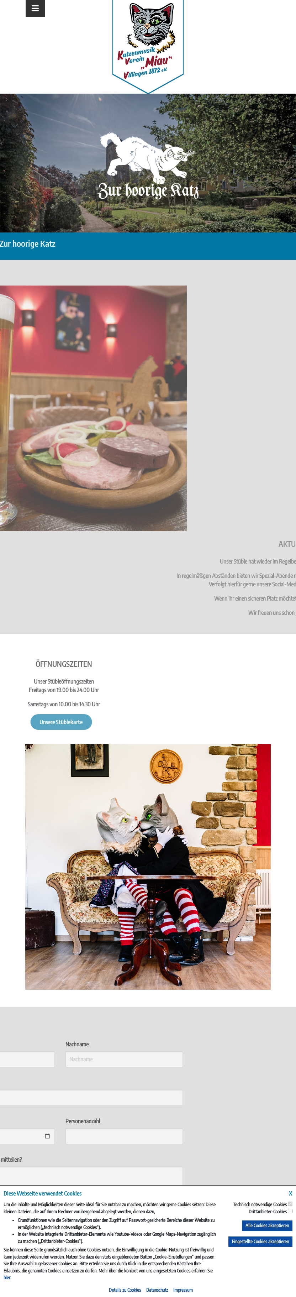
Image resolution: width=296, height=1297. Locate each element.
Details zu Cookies (125, 1290)
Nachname (36, 1044)
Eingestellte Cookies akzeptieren (260, 1241)
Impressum (183, 1290)
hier (7, 1277)
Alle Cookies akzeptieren (267, 1225)
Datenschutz (157, 1290)
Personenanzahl (42, 1121)
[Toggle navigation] (35, 8)
